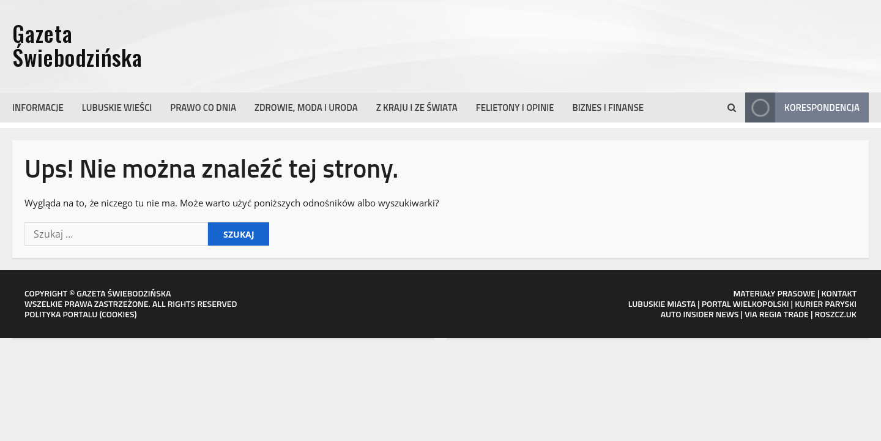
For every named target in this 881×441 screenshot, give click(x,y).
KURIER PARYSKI (826, 303)
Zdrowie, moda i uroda (306, 107)
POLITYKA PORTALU (60, 313)
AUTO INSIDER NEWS (700, 313)
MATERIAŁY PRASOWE (774, 293)
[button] (731, 107)
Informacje (38, 107)
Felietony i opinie (515, 107)
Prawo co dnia (203, 107)
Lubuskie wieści (117, 107)
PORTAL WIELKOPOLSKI (745, 303)
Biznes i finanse (608, 107)
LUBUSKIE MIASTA (662, 303)
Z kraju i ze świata (417, 107)
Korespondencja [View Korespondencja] (802, 107)
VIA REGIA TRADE (777, 313)
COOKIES (118, 313)
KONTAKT (839, 293)
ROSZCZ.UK (836, 313)
